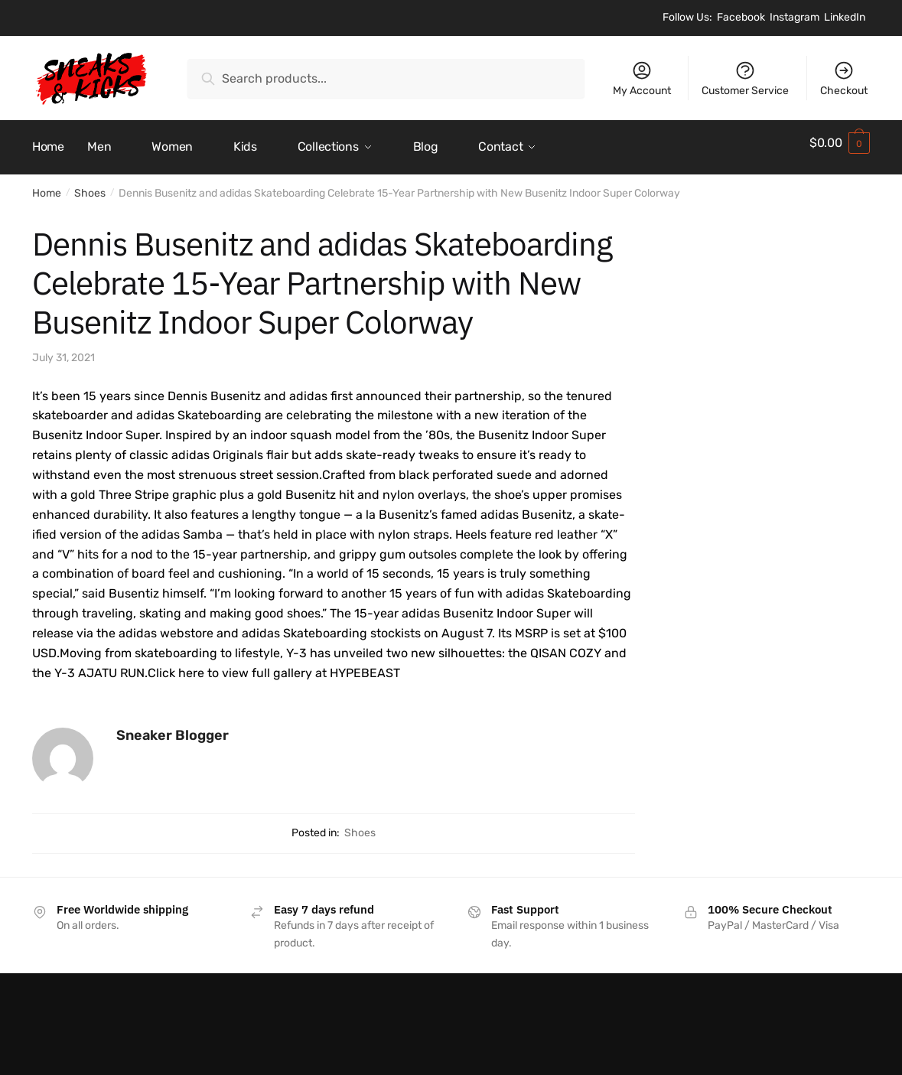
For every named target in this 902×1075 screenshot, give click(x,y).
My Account (642, 78)
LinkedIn (844, 17)
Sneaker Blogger (172, 726)
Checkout (844, 78)
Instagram (794, 17)
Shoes (90, 184)
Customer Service (745, 78)
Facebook (741, 17)
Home (46, 184)
